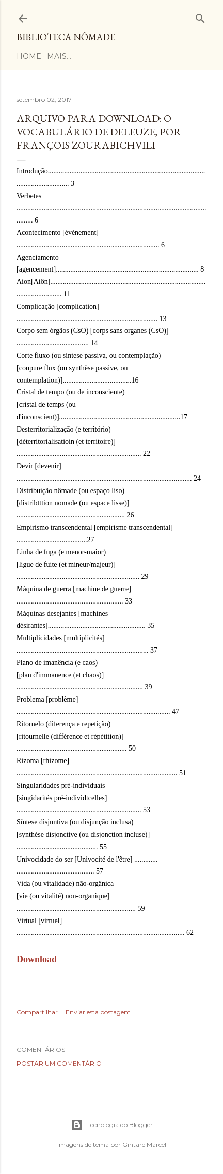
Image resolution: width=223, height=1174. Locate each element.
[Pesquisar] (200, 16)
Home (29, 56)
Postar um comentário (59, 1063)
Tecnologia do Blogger (112, 1125)
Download (37, 959)
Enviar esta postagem (98, 1012)
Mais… (59, 56)
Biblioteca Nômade (66, 37)
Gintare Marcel (144, 1144)
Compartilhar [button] (37, 1012)
